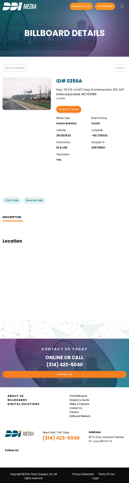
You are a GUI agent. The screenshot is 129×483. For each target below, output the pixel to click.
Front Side (11, 200)
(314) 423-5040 (64, 364)
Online (54, 357)
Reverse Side (34, 200)
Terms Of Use (106, 474)
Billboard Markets (80, 416)
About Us (16, 396)
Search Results (15, 68)
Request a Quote (81, 6)
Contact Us (64, 374)
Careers (74, 412)
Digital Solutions (23, 404)
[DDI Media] (19, 6)
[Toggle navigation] (121, 6)
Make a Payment (79, 404)
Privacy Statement (83, 474)
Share (120, 68)
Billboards (17, 400)
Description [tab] (12, 217)
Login (95, 478)
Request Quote (69, 109)
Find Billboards (105, 6)
